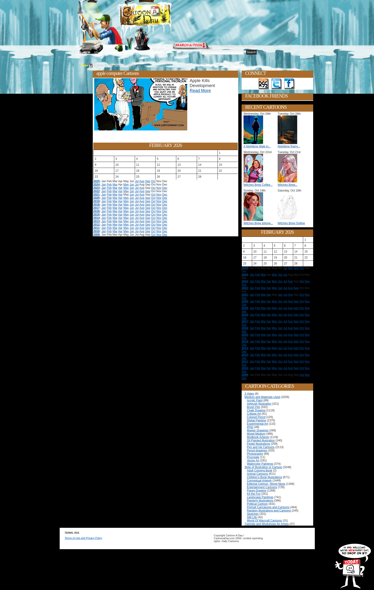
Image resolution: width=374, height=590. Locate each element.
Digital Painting (256, 420)
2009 (96, 234)
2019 (96, 201)
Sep (147, 181)
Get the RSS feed (263, 84)
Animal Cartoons (257, 474)
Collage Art (254, 413)
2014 (96, 218)
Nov (158, 188)
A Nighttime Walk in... (257, 146)
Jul (137, 181)
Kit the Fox (253, 494)
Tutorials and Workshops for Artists (266, 524)
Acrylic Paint (255, 400)
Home (82, 52)
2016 (96, 211)
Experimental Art (257, 423)
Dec (164, 188)
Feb (109, 184)
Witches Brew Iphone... (258, 223)
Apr (120, 188)
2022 (96, 191)
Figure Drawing (256, 490)
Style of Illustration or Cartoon (263, 467)
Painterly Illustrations (260, 500)
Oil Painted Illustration (261, 440)
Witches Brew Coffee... (258, 184)
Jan (103, 184)
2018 (96, 204)
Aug (141, 181)
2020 (96, 198)
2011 (96, 228)
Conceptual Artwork (259, 480)
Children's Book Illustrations (264, 477)
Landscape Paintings (260, 497)
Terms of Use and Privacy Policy (83, 538)
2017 (96, 208)
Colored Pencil (256, 417)
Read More (200, 90)
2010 (96, 231)
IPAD (250, 427)
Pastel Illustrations (258, 443)
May (126, 184)
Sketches (253, 514)
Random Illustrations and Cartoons (269, 510)
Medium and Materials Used (262, 397)
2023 (96, 188)
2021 (96, 194)
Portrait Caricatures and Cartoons (268, 507)
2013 (96, 221)
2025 (96, 181)
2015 (96, 214)
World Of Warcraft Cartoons (264, 520)
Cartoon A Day (157, 16)
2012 (96, 224)
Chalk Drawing (256, 410)
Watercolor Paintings (260, 464)
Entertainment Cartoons (262, 487)
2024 (96, 184)
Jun (132, 184)
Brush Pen (253, 407)
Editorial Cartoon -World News (266, 484)
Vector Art (253, 460)
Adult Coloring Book (259, 470)
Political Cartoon (257, 504)
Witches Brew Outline (291, 223)
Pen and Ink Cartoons (261, 447)
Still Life (252, 517)
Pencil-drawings (257, 450)
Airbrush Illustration (259, 403)
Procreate (253, 457)
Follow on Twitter (276, 84)
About (98, 52)
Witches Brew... (287, 184)
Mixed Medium (256, 433)
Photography (255, 453)
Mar (115, 184)
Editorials (116, 52)
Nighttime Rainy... (289, 146)
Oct (153, 181)
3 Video (249, 393)
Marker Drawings (258, 430)
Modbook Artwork (258, 437)
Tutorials (135, 52)
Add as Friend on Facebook (289, 84)
